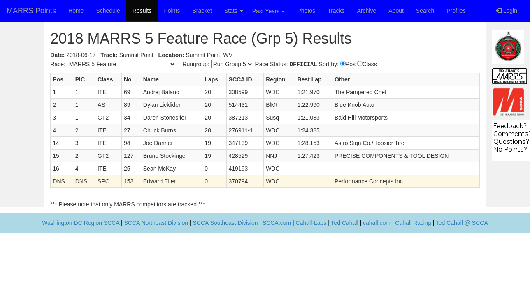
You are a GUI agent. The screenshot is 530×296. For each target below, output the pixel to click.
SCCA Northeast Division (156, 223)
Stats (233, 10)
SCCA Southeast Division (225, 223)
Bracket (202, 10)
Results (142, 10)
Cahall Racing (413, 223)
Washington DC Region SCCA (80, 223)
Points (172, 10)
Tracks (336, 10)
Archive (367, 10)
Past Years (268, 11)
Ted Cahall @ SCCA (462, 223)
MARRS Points (31, 11)
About (396, 10)
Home (76, 10)
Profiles (456, 10)
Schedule (108, 10)
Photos (307, 10)
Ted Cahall (344, 223)
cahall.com (377, 223)
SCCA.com (277, 223)
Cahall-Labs (311, 223)
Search (425, 10)
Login (506, 10)
